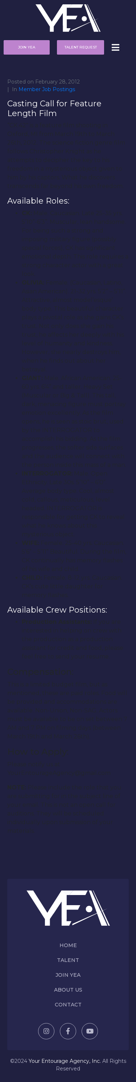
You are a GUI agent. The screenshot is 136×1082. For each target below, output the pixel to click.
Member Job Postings (46, 89)
